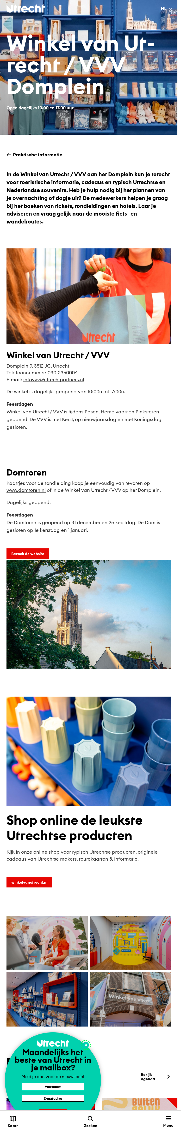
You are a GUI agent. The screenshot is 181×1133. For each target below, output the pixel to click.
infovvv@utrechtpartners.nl (53, 379)
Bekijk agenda (156, 1076)
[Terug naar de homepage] (25, 8)
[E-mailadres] (53, 1098)
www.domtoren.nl (26, 490)
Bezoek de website (27, 553)
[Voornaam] (53, 1086)
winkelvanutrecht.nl (29, 882)
